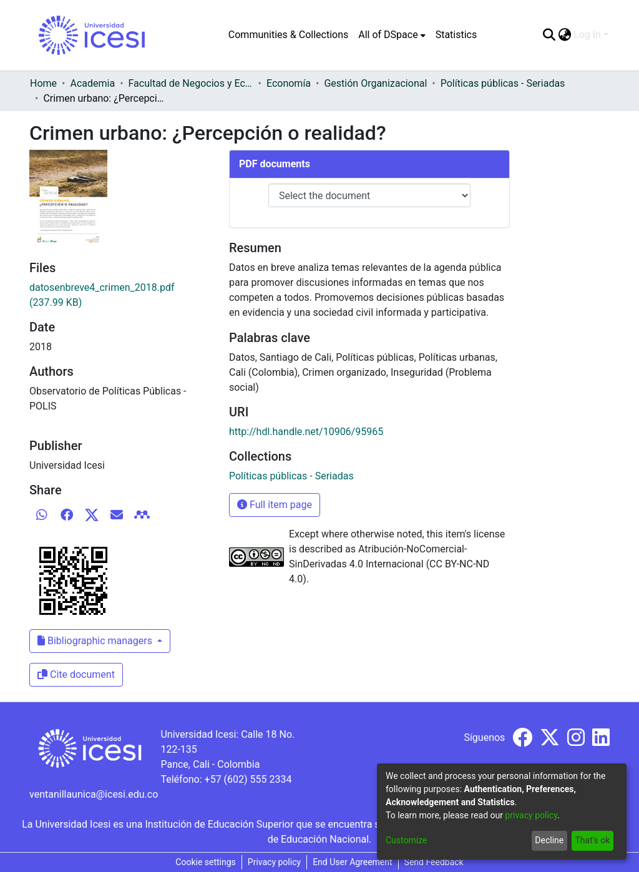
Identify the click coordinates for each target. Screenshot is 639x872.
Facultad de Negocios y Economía (191, 83)
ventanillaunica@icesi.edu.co (93, 794)
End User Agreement (352, 862)
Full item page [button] (274, 505)
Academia (92, 83)
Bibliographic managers (96, 641)
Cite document (76, 674)
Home (43, 83)
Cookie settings (205, 862)
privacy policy (531, 815)
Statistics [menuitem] (456, 35)
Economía (288, 83)
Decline (549, 840)
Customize (406, 840)
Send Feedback (434, 862)
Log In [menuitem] (587, 35)
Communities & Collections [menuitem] (288, 35)
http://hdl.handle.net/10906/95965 (306, 432)
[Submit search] (549, 34)
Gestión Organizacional (375, 83)
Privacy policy (274, 862)
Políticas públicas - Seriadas (503, 83)
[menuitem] (391, 34)
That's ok (592, 840)
